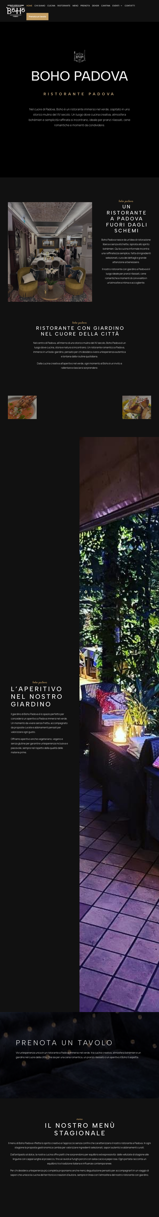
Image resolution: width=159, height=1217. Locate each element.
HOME (29, 6)
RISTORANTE (63, 6)
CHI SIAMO (39, 6)
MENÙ (75, 6)
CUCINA (51, 6)
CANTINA (105, 6)
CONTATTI (130, 6)
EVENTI (115, 6)
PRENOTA (85, 6)
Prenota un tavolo (37, 16)
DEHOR (95, 6)
